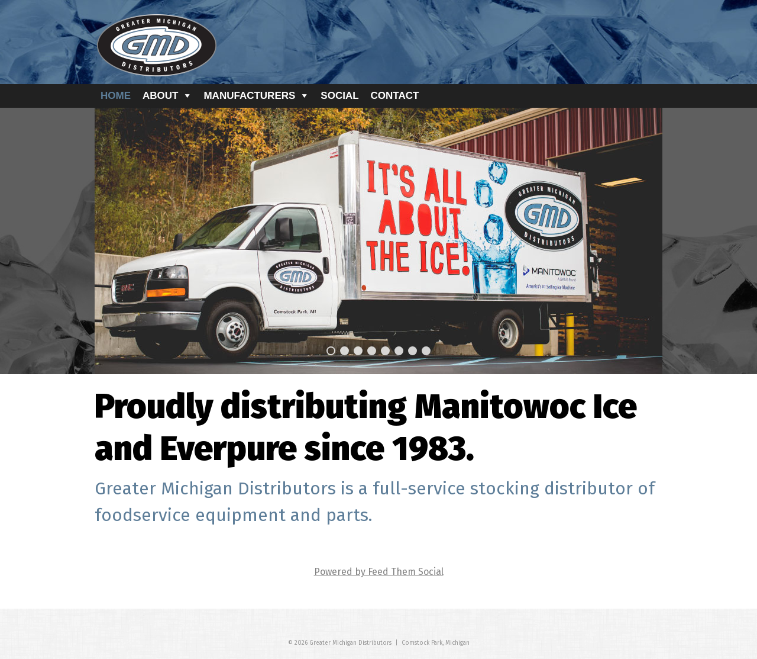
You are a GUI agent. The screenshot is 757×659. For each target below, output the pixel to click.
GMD (157, 45)
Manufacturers (249, 95)
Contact (395, 95)
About (160, 95)
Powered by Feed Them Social (379, 571)
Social (339, 95)
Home (116, 95)
